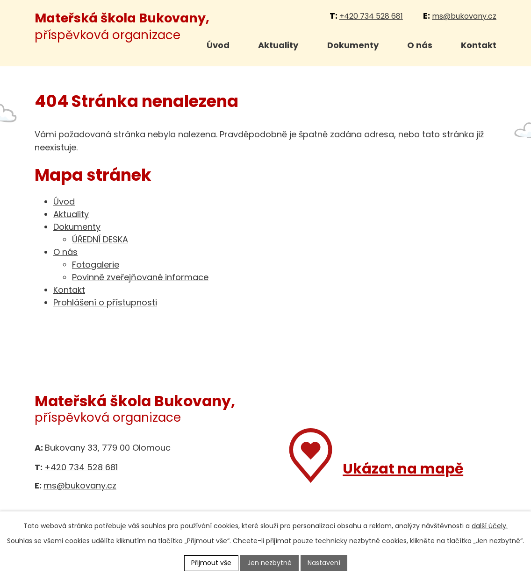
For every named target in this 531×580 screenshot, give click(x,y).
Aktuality (278, 45)
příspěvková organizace (122, 26)
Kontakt (478, 45)
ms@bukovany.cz (464, 16)
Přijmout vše (211, 562)
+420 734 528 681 (371, 16)
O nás (419, 45)
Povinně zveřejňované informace (140, 277)
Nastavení (324, 562)
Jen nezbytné (269, 562)
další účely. (490, 525)
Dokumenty (353, 45)
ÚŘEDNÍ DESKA (100, 239)
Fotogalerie (95, 264)
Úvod (218, 45)
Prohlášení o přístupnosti (105, 302)
